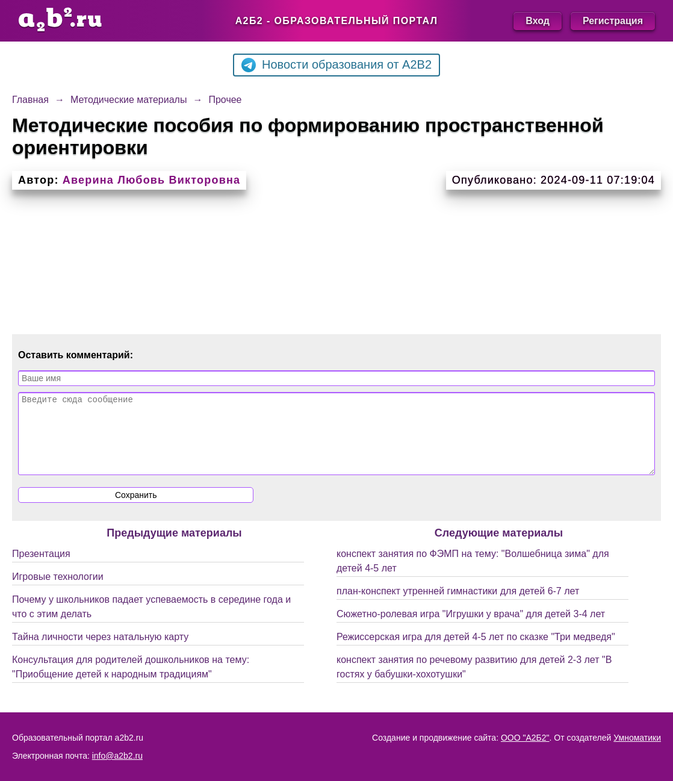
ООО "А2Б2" (525, 737)
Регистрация (613, 21)
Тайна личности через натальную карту (100, 651)
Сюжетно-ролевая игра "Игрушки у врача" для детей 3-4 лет (470, 628)
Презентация (41, 568)
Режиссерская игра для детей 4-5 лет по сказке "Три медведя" (475, 651)
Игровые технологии (58, 591)
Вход (538, 21)
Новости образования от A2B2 (336, 65)
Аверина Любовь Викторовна (151, 180)
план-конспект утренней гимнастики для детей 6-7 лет (457, 605)
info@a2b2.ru (117, 756)
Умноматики (637, 737)
